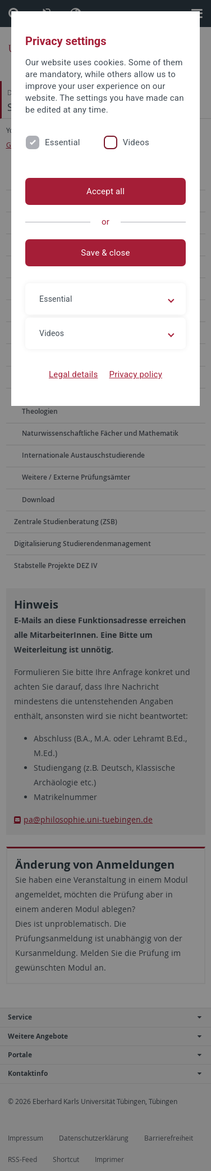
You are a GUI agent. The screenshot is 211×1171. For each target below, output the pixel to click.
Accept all (105, 191)
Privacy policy (135, 374)
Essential (62, 142)
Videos (136, 142)
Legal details (73, 374)
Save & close (105, 253)
